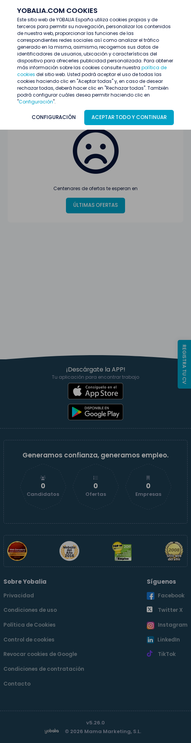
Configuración (36, 101)
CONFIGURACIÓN (54, 117)
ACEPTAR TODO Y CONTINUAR (129, 117)
